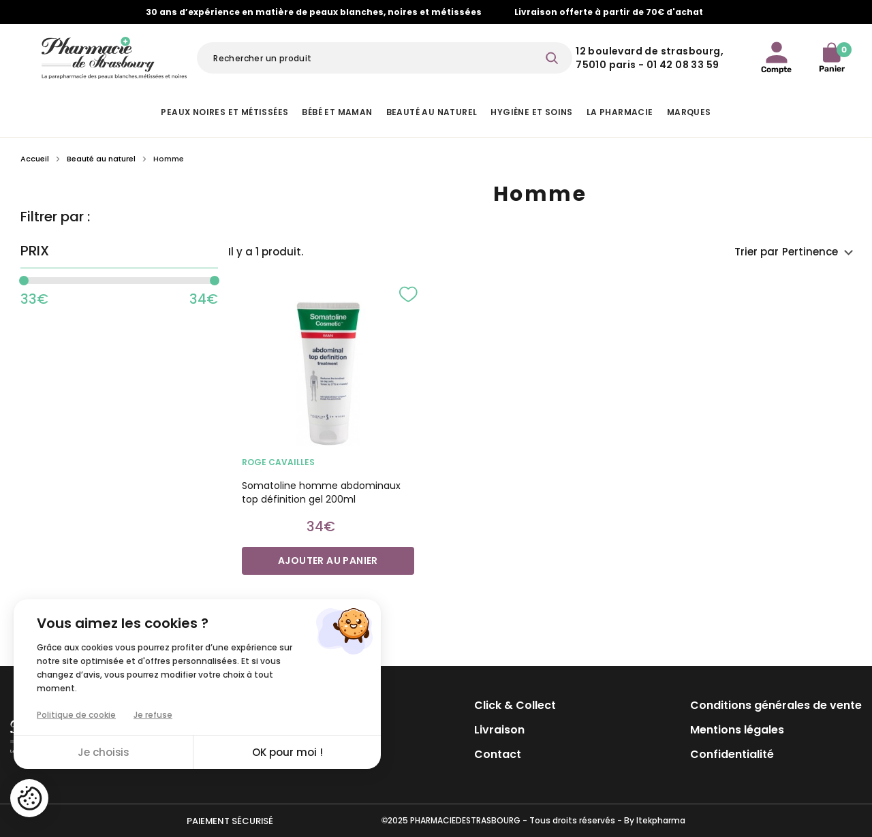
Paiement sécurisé (230, 821)
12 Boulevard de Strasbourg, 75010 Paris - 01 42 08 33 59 (649, 58)
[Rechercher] (384, 58)
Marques (689, 112)
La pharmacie (620, 112)
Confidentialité (732, 754)
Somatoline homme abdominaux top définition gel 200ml (321, 492)
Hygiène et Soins (531, 112)
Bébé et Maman (337, 112)
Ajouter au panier (328, 560)
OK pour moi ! (287, 752)
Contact (497, 754)
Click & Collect (515, 705)
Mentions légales (737, 730)
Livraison (499, 730)
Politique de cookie (76, 715)
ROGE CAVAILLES (278, 462)
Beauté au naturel (432, 112)
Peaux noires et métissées (224, 112)
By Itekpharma (654, 820)
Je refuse (153, 715)
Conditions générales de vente (776, 705)
